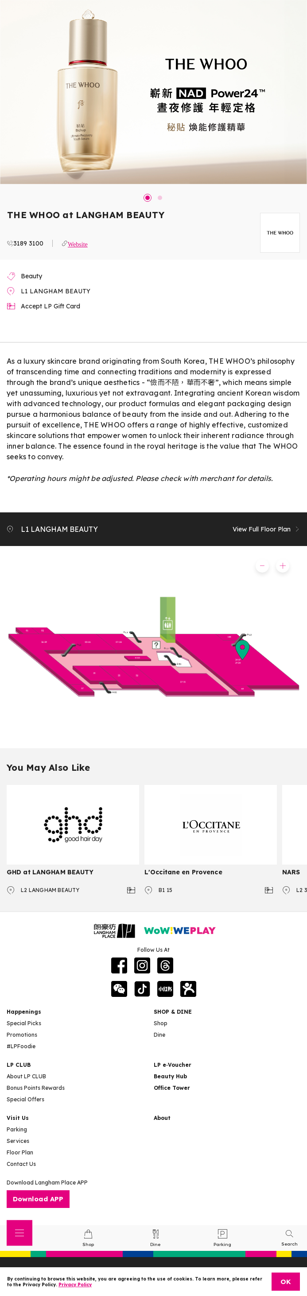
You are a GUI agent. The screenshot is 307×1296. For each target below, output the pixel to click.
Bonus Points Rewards (36, 1087)
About (162, 1118)
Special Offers (25, 1099)
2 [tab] (159, 197)
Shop (160, 1023)
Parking (17, 1129)
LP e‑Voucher (172, 1064)
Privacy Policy (75, 1285)
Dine (159, 1034)
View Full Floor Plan (266, 529)
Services (18, 1141)
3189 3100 (28, 243)
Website (78, 243)
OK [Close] (285, 1281)
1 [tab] (147, 197)
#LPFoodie (21, 1046)
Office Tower (172, 1087)
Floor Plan (20, 1152)
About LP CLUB (26, 1076)
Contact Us (21, 1164)
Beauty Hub (170, 1076)
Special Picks (24, 1023)
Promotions (22, 1034)
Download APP (38, 1199)
